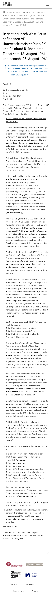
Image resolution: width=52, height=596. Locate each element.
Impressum (30, 584)
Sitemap (35, 591)
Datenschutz (18, 591)
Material (10, 12)
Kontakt (13, 584)
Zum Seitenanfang (48, 553)
